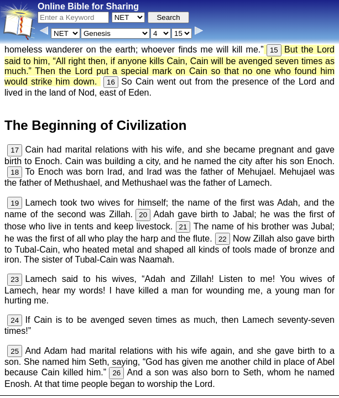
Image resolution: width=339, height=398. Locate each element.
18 (15, 172)
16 (111, 82)
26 (116, 373)
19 (15, 203)
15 (274, 50)
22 (222, 239)
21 (183, 227)
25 (15, 351)
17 (15, 150)
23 (15, 279)
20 (143, 215)
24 (15, 320)
